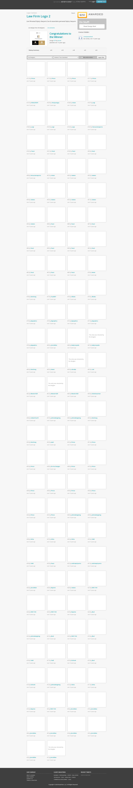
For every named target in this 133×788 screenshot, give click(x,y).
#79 (55, 40)
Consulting (68, 777)
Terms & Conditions (32, 780)
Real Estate (75, 775)
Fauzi (33, 151)
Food (62, 777)
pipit (52, 442)
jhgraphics (34, 321)
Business (56, 775)
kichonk (73, 660)
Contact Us (30, 778)
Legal (69, 779)
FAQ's (103, 1)
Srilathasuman (96, 393)
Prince (33, 78)
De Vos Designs (55, 466)
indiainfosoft (35, 418)
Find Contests (93, 1)
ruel (93, 369)
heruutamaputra (97, 127)
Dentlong (33, 296)
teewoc (73, 175)
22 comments (51, 28)
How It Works (80, 1)
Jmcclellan (54, 345)
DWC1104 (94, 587)
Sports (69, 775)
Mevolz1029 (34, 393)
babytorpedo (75, 345)
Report (73, 13)
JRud (93, 612)
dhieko (73, 296)
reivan (74, 102)
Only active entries (87, 57)
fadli (93, 539)
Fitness (73, 777)
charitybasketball (88, 36)
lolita (32, 539)
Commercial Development (60, 779)
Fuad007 (53, 296)
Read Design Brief (90, 26)
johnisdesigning (55, 418)
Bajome (53, 587)
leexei (59, 40)
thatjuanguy (55, 102)
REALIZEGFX (34, 102)
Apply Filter (101, 57)
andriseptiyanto (76, 563)
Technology (57, 777)
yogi (93, 102)
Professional (63, 775)
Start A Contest (67, 1)
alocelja (73, 369)
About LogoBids (31, 775)
